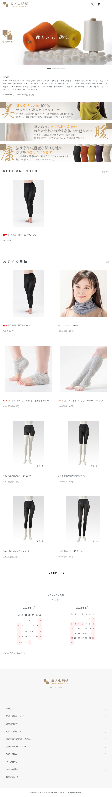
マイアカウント (13, 762)
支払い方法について (15, 731)
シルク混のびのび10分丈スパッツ (73, 551)
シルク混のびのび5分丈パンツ (71, 476)
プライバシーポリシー (16, 746)
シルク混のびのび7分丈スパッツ (18, 551)
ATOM (14, 754)
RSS (8, 754)
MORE (53, 573)
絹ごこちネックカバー (68, 325)
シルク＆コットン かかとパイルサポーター (26, 400)
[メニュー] (107, 4)
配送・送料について (15, 716)
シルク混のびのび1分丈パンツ (17, 476)
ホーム (9, 708)
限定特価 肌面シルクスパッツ (19, 235)
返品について (12, 724)
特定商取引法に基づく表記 (18, 739)
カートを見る (12, 769)
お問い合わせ (12, 777)
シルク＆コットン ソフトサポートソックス (80, 400)
